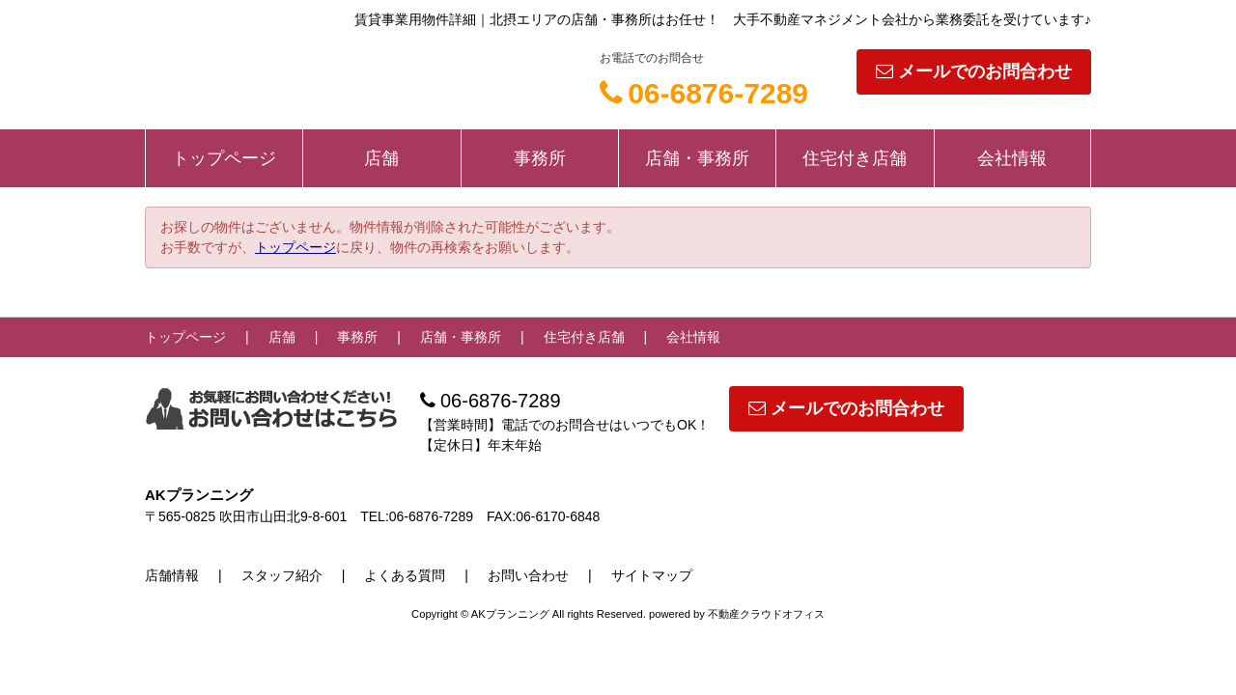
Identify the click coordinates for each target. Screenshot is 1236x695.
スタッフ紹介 (282, 575)
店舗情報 (172, 575)
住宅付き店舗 (854, 158)
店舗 (381, 158)
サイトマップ (651, 575)
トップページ (224, 158)
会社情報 (1012, 158)
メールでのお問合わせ (974, 71)
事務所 (540, 158)
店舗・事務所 (697, 158)
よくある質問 (404, 575)
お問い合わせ (528, 575)
